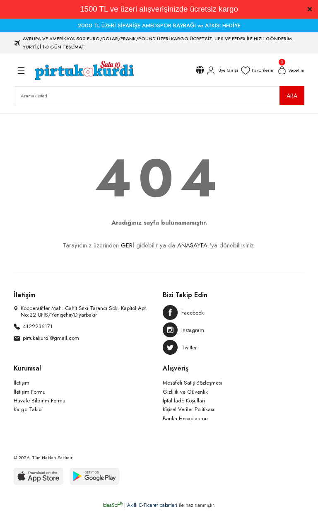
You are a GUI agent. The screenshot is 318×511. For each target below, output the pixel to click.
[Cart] (290, 70)
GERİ (127, 245)
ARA (292, 96)
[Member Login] (222, 70)
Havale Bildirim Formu (39, 400)
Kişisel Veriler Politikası (188, 409)
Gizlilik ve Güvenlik (185, 392)
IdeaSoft (113, 505)
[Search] (159, 95)
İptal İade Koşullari (184, 400)
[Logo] (84, 70)
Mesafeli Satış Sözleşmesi (192, 383)
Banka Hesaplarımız (186, 418)
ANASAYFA (192, 245)
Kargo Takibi (28, 409)
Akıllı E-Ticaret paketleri (152, 505)
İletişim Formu (30, 392)
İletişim (21, 383)
